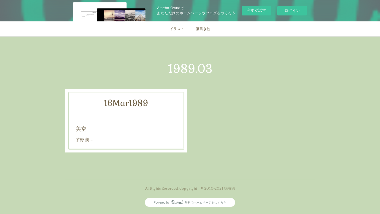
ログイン (292, 10)
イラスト (177, 29)
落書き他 (203, 29)
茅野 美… (85, 139)
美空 (81, 129)
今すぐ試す (256, 10)
